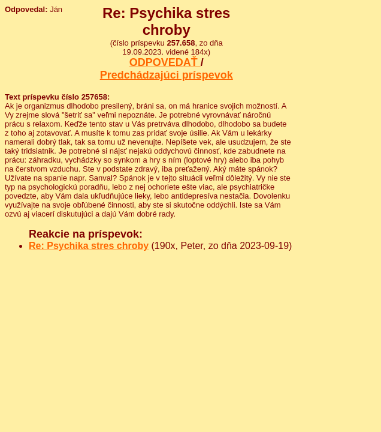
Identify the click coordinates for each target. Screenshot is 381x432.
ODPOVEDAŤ (165, 62)
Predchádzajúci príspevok (166, 75)
